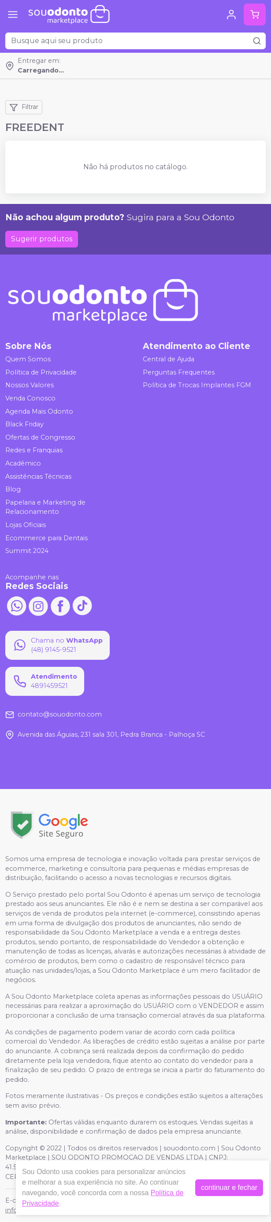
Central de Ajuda (168, 359)
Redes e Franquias (34, 451)
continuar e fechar (229, 1187)
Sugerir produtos (41, 239)
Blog (13, 489)
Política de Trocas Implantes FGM (197, 385)
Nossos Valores (29, 385)
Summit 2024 (26, 551)
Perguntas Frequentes (179, 372)
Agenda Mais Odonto (39, 411)
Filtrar (23, 107)
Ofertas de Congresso (40, 437)
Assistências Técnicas (38, 476)
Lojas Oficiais (25, 525)
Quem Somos (28, 359)
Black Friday (24, 424)
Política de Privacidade (41, 372)
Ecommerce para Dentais (46, 538)
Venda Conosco (30, 398)
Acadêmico (23, 463)
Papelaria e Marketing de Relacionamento (45, 507)
